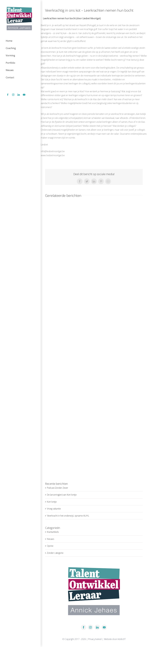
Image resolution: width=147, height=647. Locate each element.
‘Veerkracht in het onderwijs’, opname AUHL (68, 515)
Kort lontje (52, 501)
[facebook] (83, 627)
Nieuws (50, 539)
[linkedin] (97, 627)
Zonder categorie (55, 552)
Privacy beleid (95, 639)
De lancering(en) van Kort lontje (62, 494)
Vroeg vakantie (54, 508)
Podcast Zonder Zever (57, 487)
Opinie (50, 545)
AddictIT (121, 639)
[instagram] (90, 627)
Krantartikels (53, 531)
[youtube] (104, 627)
